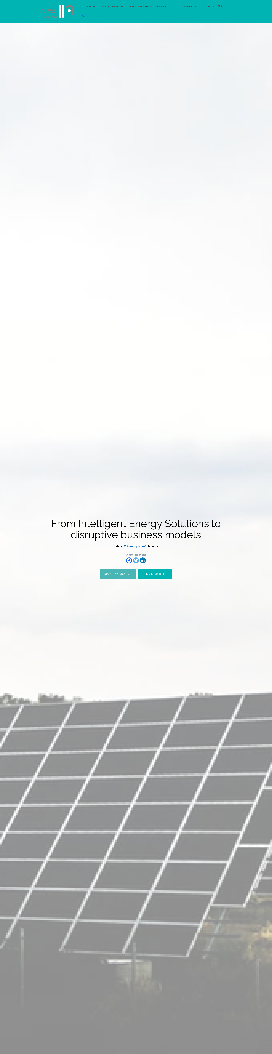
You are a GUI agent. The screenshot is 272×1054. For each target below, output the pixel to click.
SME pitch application (139, 6)
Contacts (207, 6)
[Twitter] (136, 560)
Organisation (189, 6)
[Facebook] (129, 560)
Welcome (91, 6)
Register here (155, 574)
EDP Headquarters (134, 546)
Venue (173, 6)
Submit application (117, 574)
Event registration (112, 6)
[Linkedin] (143, 560)
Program (160, 6)
